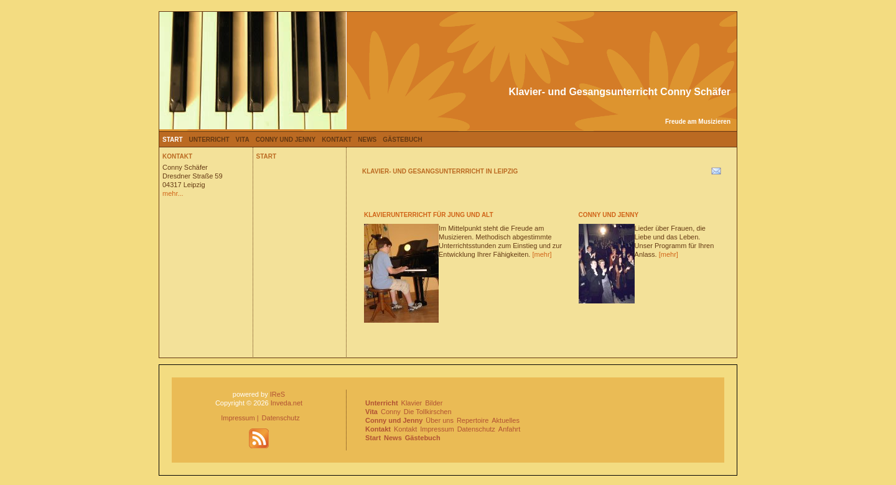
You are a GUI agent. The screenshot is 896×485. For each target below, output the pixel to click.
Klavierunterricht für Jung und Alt (428, 214)
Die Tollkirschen (428, 411)
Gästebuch (402, 139)
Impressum (237, 418)
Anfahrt (509, 429)
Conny (391, 411)
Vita (243, 139)
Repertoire (472, 420)
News (367, 139)
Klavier (411, 403)
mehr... (173, 193)
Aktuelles (506, 420)
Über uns (440, 420)
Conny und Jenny (286, 139)
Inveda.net (286, 403)
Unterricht (209, 139)
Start (172, 139)
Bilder (433, 403)
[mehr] (541, 254)
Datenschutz (281, 418)
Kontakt (337, 139)
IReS (277, 394)
